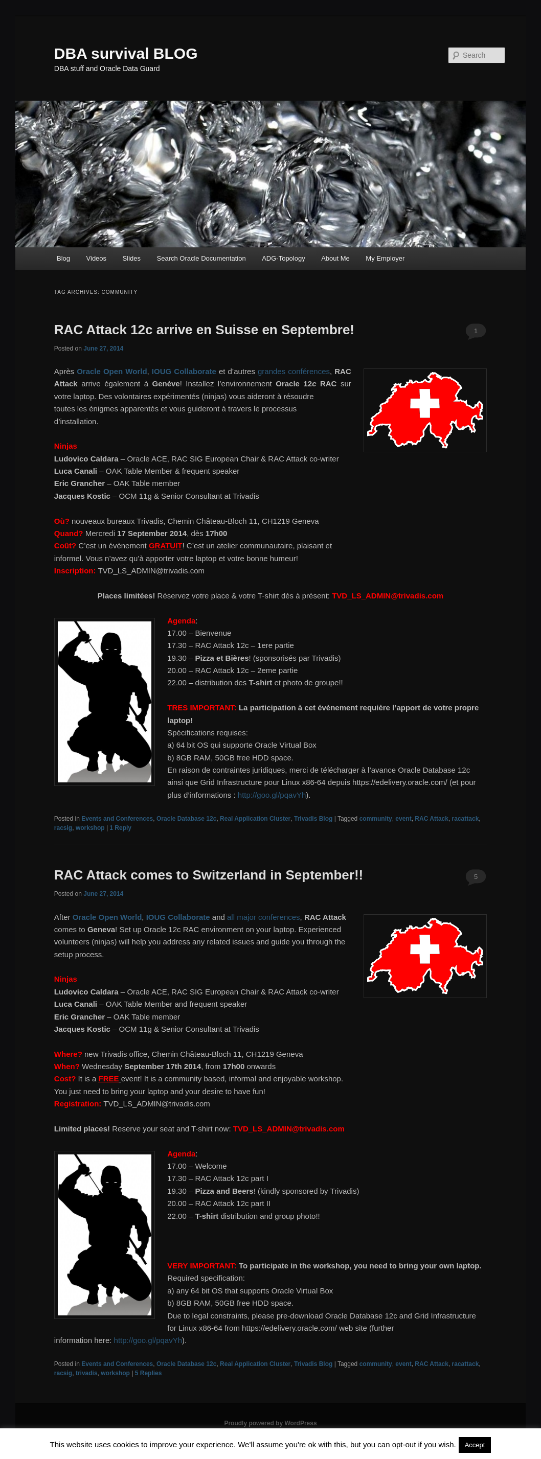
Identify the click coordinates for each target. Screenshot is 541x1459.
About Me (335, 258)
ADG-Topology (283, 258)
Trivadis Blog (313, 818)
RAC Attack (431, 818)
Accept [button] (475, 1445)
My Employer (385, 258)
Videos (96, 258)
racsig (63, 827)
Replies (148, 1373)
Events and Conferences (117, 818)
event (403, 818)
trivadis (87, 1373)
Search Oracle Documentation (201, 258)
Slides (132, 258)
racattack (465, 818)
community (375, 818)
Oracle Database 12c (186, 818)
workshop (90, 827)
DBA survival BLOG (126, 53)
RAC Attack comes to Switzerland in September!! (208, 875)
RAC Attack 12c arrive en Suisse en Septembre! (204, 329)
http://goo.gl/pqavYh (272, 795)
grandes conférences (294, 371)
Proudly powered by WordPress (270, 1423)
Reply (120, 827)
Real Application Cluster (255, 818)
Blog (63, 258)
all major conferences (263, 917)
